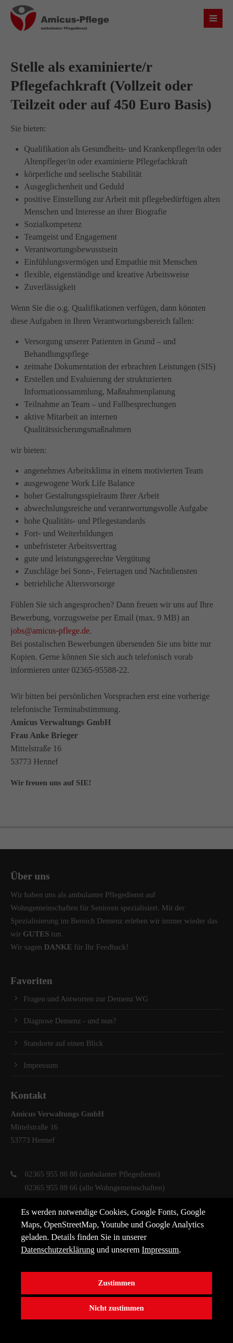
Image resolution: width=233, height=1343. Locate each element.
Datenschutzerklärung (57, 1249)
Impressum (160, 1249)
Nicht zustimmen (116, 1308)
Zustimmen (116, 1283)
